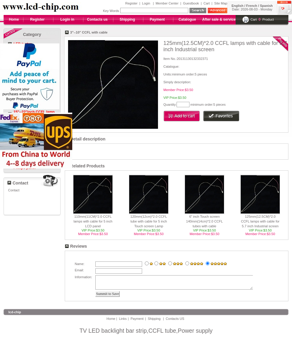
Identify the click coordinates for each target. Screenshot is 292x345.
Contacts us (97, 19)
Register (131, 3)
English (237, 5)
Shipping (127, 19)
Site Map (220, 3)
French (251, 5)
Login (146, 3)
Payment (157, 19)
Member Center (167, 3)
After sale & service (219, 19)
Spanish (266, 5)
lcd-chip (14, 315)
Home (14, 19)
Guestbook (191, 3)
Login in (67, 19)
